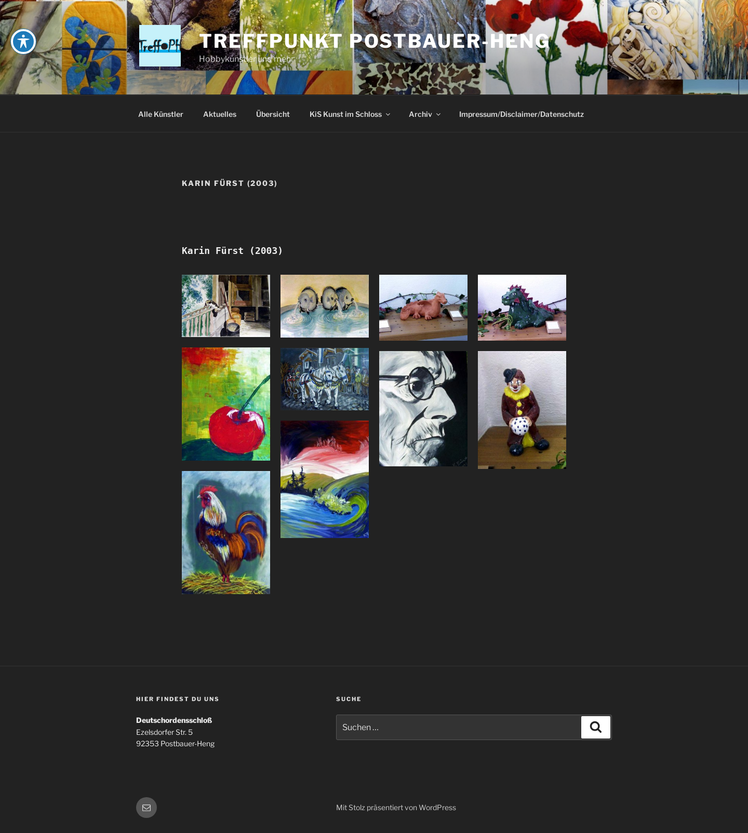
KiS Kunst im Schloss (351, 114)
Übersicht (273, 114)
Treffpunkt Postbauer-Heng (375, 41)
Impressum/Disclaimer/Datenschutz (521, 114)
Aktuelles (219, 114)
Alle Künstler (160, 114)
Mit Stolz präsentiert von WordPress (396, 807)
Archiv (425, 114)
